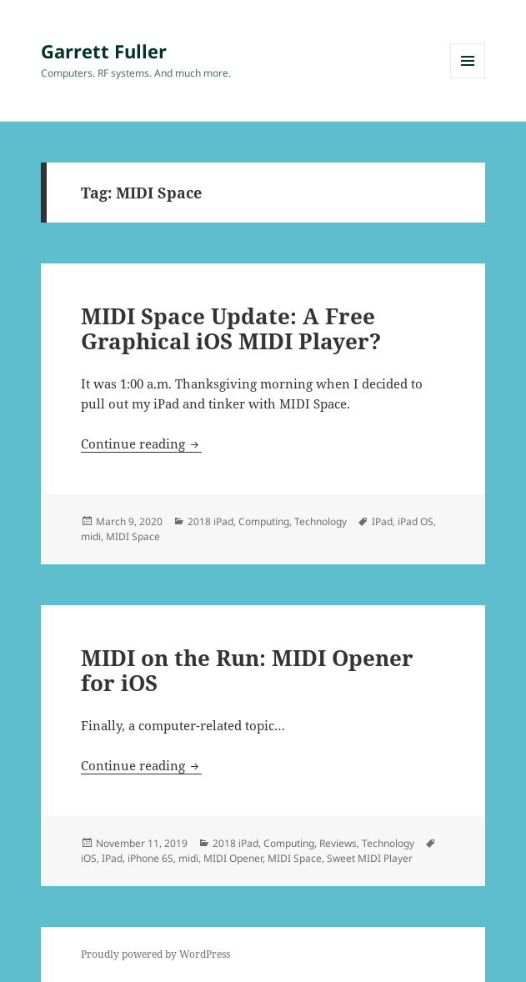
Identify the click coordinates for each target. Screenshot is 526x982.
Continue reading (141, 443)
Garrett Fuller (104, 50)
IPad (382, 521)
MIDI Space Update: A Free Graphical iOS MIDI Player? (231, 328)
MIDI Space (133, 536)
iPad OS (415, 521)
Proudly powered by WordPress (155, 954)
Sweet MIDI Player (370, 858)
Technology (320, 521)
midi (91, 536)
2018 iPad (210, 521)
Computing (263, 521)
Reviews (338, 843)
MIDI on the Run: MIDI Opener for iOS (247, 670)
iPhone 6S (150, 858)
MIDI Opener (233, 858)
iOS (89, 858)
